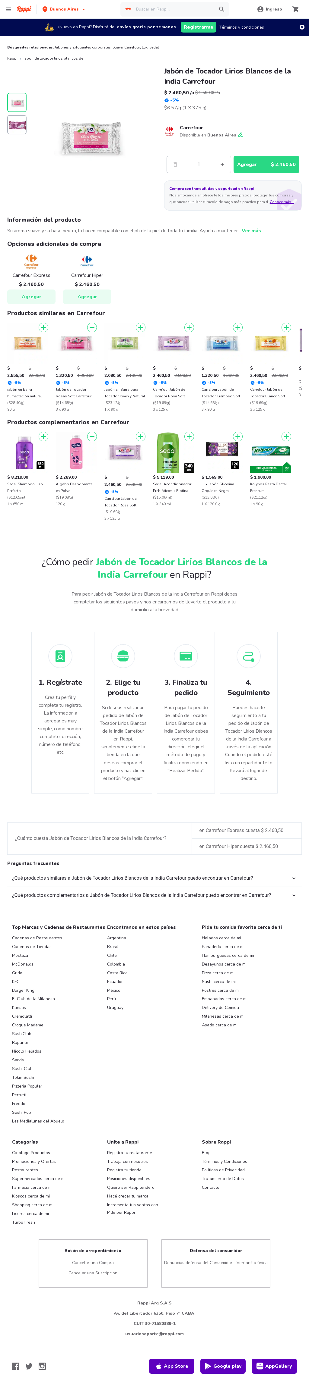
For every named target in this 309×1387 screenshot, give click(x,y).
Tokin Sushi (23, 1077)
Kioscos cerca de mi (31, 1196)
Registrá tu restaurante (129, 1153)
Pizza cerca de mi (218, 973)
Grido (17, 973)
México (113, 990)
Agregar (31, 296)
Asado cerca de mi (219, 1025)
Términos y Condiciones (224, 1161)
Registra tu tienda (124, 1170)
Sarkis (18, 1060)
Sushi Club (22, 1069)
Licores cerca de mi (30, 1213)
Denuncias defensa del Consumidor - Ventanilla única (216, 1263)
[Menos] (175, 164)
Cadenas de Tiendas (32, 947)
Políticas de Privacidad (223, 1170)
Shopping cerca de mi (32, 1205)
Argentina (116, 938)
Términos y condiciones (241, 27)
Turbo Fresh (23, 1222)
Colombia (116, 964)
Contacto (210, 1187)
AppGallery (274, 1366)
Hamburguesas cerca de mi (228, 955)
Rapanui (20, 1042)
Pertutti (19, 1095)
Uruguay (115, 1007)
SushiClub (21, 1034)
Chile (112, 955)
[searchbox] (173, 9)
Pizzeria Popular (27, 1086)
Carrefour (132, 47)
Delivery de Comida (220, 1007)
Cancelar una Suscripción (92, 1273)
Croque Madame (27, 1025)
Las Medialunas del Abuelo (38, 1121)
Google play (223, 1366)
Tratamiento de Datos (223, 1179)
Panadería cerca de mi (223, 947)
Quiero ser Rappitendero (130, 1187)
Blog (206, 1153)
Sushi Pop (21, 1112)
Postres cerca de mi (221, 990)
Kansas (19, 1007)
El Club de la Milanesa (33, 999)
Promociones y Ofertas (34, 1161)
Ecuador (115, 982)
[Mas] (222, 164)
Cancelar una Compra (93, 1263)
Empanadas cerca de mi (224, 999)
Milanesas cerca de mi (223, 1016)
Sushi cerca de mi (219, 982)
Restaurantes (25, 1170)
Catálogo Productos (31, 1153)
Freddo (18, 1104)
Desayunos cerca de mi (224, 964)
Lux (145, 47)
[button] (64, 9)
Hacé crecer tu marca (127, 1196)
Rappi (12, 58)
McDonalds (22, 964)
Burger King (23, 990)
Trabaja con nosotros (127, 1161)
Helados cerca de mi (221, 938)
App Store (171, 1366)
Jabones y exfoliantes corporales (83, 47)
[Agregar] (43, 327)
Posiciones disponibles (128, 1179)
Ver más (251, 230)
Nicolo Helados (26, 1051)
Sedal (154, 47)
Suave (118, 47)
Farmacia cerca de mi (32, 1187)
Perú (111, 999)
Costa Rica (117, 973)
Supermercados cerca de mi (38, 1179)
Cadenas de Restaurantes (37, 938)
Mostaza (20, 955)
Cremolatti (22, 1016)
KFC (15, 982)
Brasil (112, 947)
